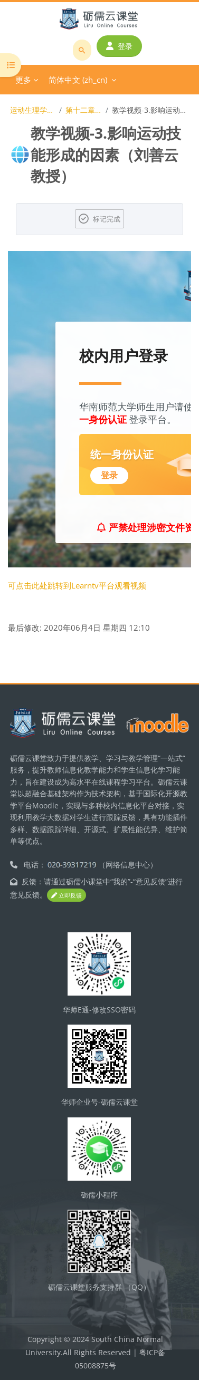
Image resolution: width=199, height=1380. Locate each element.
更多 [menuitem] (23, 79)
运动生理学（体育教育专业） (32, 110)
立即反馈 (66, 895)
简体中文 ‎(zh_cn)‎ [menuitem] (78, 79)
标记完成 (106, 219)
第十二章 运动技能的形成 (83, 110)
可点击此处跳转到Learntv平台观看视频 (77, 585)
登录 (119, 46)
